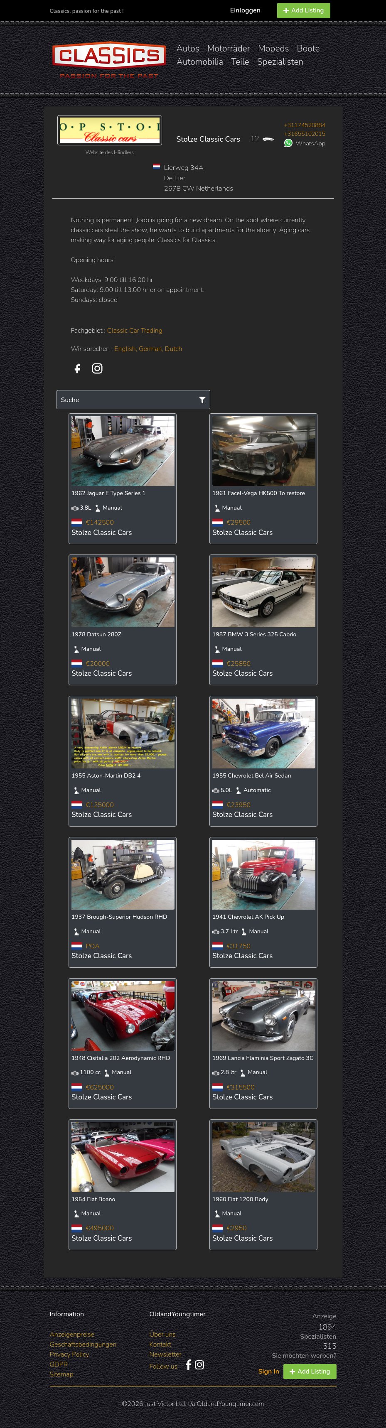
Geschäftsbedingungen (83, 1344)
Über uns (163, 1334)
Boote (308, 48)
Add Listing (303, 10)
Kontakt (161, 1344)
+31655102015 (304, 134)
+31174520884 (304, 125)
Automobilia (200, 62)
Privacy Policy (69, 1354)
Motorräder (228, 48)
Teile (240, 62)
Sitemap (62, 1374)
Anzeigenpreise (72, 1334)
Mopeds (273, 48)
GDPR (59, 1364)
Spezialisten (280, 62)
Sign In (268, 1371)
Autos (188, 48)
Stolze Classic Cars (208, 139)
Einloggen (245, 10)
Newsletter (166, 1354)
